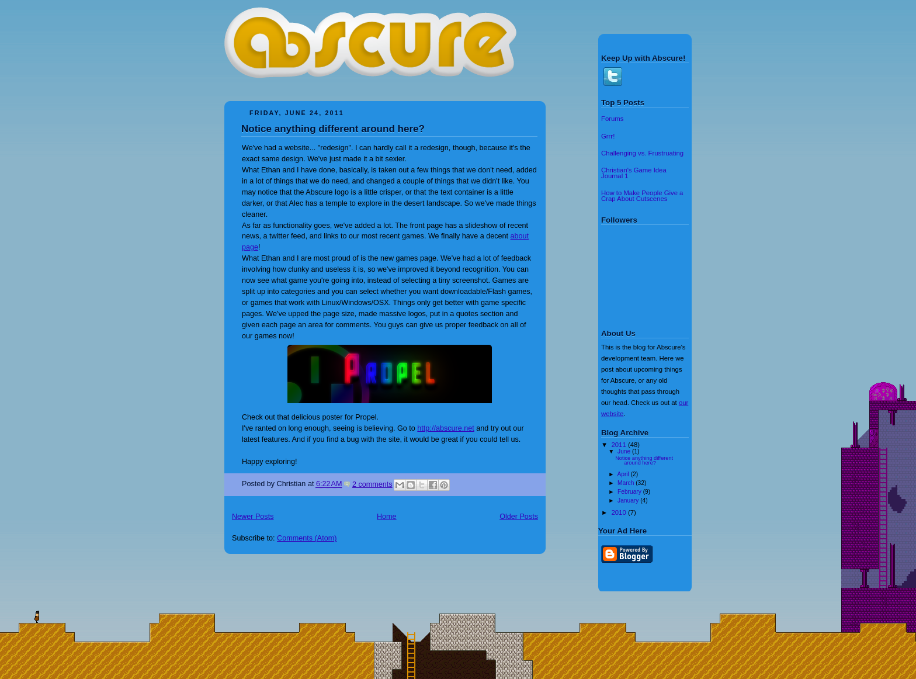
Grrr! (608, 136)
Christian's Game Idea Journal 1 (634, 173)
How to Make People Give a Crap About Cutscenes (642, 195)
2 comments (372, 484)
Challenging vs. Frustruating (642, 153)
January (628, 500)
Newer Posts (252, 516)
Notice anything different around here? (333, 128)
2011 (620, 444)
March (626, 483)
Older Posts (518, 516)
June (624, 451)
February (630, 492)
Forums (612, 118)
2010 (620, 512)
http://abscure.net (445, 428)
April (623, 474)
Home (387, 516)
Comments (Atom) (306, 538)
